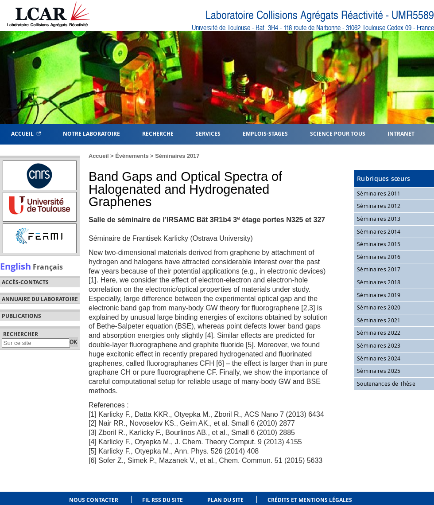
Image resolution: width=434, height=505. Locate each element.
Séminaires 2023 (379, 345)
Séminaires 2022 (379, 332)
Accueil (26, 133)
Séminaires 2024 (379, 358)
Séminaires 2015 (379, 243)
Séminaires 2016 (379, 256)
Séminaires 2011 (379, 193)
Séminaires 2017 (177, 156)
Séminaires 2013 (379, 218)
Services (208, 133)
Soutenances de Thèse (386, 383)
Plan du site (225, 500)
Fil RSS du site (162, 500)
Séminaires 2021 (379, 320)
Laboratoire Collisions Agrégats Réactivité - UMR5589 (319, 15)
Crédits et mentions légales (309, 500)
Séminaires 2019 (379, 294)
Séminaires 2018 (379, 282)
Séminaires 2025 (379, 370)
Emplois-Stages (265, 133)
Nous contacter (93, 500)
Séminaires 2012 (379, 205)
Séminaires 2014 (379, 231)
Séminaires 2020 (379, 307)
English (15, 266)
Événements (131, 156)
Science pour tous (337, 133)
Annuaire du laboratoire (40, 299)
